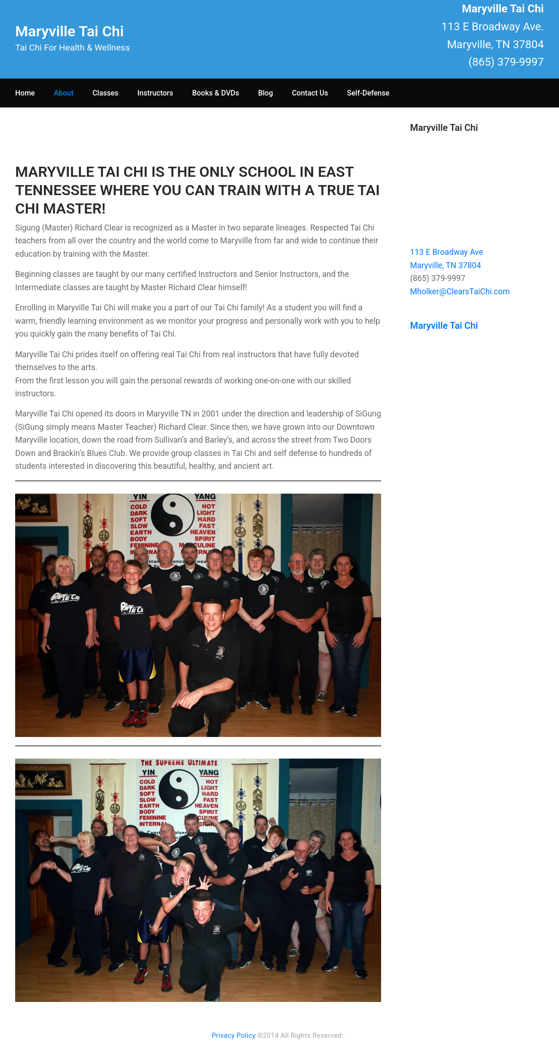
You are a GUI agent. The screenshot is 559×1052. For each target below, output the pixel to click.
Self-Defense (368, 93)
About (64, 93)
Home (25, 93)
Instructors (155, 93)
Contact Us (310, 93)
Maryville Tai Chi (69, 31)
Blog (265, 93)
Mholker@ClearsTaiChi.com (460, 291)
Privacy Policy (234, 1036)
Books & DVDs (215, 93)
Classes (105, 93)
